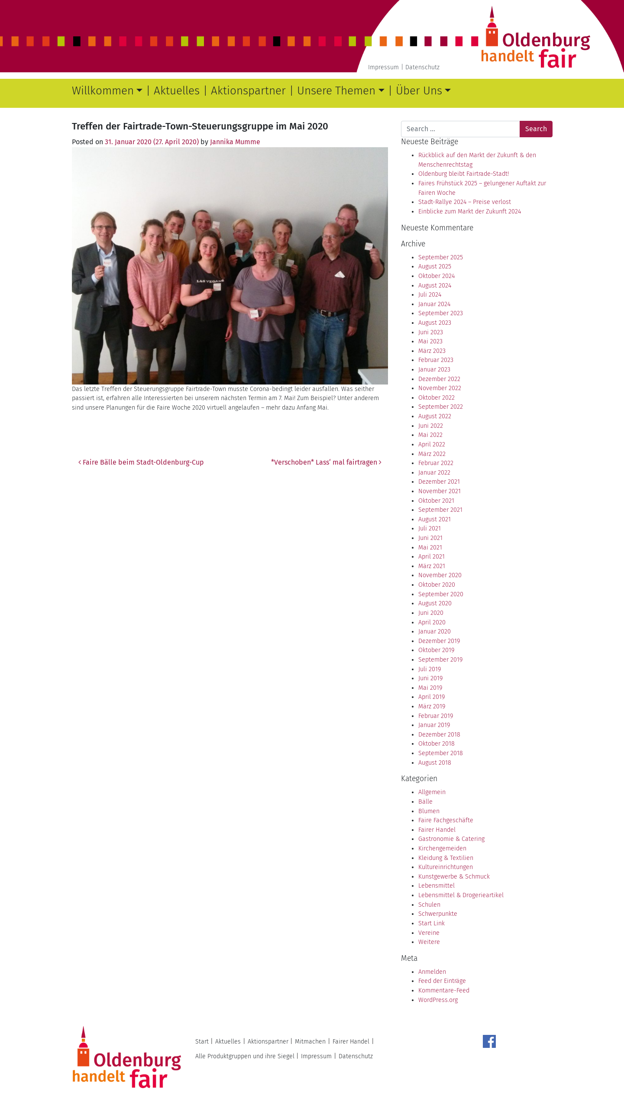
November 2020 (440, 575)
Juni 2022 (430, 426)
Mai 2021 (430, 547)
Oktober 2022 (436, 397)
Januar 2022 (434, 472)
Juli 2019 (429, 669)
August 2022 (434, 416)
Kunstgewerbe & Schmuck (454, 876)
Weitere (429, 942)
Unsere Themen (336, 90)
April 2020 (432, 622)
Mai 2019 (430, 688)
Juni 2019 (430, 678)
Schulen (429, 904)
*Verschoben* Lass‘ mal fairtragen (326, 462)
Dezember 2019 (439, 641)
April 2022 (431, 444)
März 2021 (431, 566)
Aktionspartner (248, 90)
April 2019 (431, 697)
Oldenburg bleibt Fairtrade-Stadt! (463, 174)
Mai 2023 (430, 341)
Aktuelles (177, 90)
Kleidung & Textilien (445, 858)
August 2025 (434, 266)
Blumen (429, 811)
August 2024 (434, 285)
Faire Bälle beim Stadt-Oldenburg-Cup (141, 462)
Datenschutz (422, 67)
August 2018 (434, 762)
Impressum (383, 67)
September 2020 (440, 594)
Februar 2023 (435, 360)
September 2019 (440, 659)
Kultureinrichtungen (445, 867)
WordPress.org (438, 1000)
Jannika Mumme (235, 142)
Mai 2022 (430, 435)
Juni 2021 (430, 538)
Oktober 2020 (436, 584)
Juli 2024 (429, 294)
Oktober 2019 (436, 650)
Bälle (425, 801)
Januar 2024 (434, 304)
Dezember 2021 (439, 481)
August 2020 (435, 603)
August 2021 (434, 519)
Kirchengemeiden (442, 848)
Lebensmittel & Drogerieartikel (461, 895)
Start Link (431, 923)
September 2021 (440, 510)
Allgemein (432, 792)
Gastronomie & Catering (451, 839)
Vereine (429, 933)
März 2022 (432, 454)
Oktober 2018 (436, 743)
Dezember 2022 (439, 379)
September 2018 (440, 753)
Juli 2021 (429, 528)
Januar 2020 (434, 631)
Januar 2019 (434, 725)
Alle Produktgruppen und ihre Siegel (244, 1056)
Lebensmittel (436, 885)
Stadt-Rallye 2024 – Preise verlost (464, 202)
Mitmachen (310, 1041)
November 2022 (439, 388)
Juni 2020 (430, 613)
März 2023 (432, 351)
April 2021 (431, 556)
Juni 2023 (430, 332)
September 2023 (440, 313)
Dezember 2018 (439, 734)
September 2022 (440, 406)
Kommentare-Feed (443, 990)
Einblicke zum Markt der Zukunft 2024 (469, 211)
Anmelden (432, 972)
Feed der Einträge (442, 981)
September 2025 (440, 257)
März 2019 (431, 706)
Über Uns (419, 90)
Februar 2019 (435, 716)
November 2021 (439, 491)
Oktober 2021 (436, 500)
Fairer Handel (437, 830)
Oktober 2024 (436, 276)
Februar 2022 (435, 463)
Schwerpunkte (437, 914)
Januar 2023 (434, 369)
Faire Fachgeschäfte (445, 820)
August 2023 (434, 322)
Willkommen (103, 90)
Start (202, 1041)
